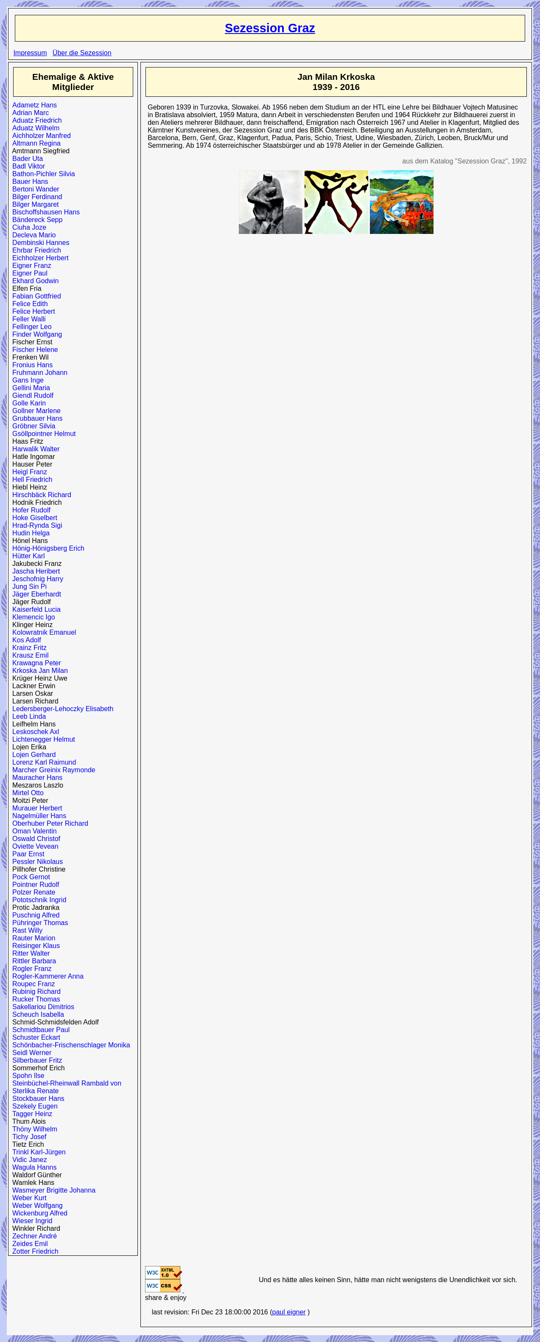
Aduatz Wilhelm (33, 128)
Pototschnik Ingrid (37, 899)
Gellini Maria (29, 387)
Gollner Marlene (34, 410)
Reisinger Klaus (34, 945)
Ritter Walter (29, 953)
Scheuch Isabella (36, 1014)
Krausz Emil (28, 655)
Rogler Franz (29, 968)
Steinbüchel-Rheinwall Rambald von (64, 1083)
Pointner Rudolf (33, 884)
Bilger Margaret (33, 204)
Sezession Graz (270, 28)
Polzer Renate (31, 892)
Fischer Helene (33, 349)
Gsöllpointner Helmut (42, 433)
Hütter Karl (26, 556)
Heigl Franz (27, 471)
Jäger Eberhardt (34, 594)
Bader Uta (25, 158)
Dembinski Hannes (38, 242)
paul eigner (288, 1312)
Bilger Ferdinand (35, 196)
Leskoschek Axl (33, 731)
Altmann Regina (34, 143)
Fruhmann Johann (37, 372)
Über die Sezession (82, 52)
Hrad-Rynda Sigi (35, 525)
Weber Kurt (27, 1197)
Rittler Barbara (32, 961)
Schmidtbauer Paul (39, 1029)
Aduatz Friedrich (35, 120)
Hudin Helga (29, 533)
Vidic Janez (27, 1159)
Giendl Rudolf (30, 395)
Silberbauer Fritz (35, 1060)
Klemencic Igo (31, 617)
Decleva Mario (32, 235)
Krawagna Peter (34, 663)
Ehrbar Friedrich (34, 250)
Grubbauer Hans (35, 418)
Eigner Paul (28, 273)
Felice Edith (28, 303)
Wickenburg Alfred (37, 1213)
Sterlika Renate (33, 1090)
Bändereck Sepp (35, 219)
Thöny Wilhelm (32, 1129)
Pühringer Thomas (38, 922)
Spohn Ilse (26, 1075)
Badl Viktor (26, 166)
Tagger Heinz (30, 1113)
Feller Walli (26, 319)
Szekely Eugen (33, 1106)
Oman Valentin (32, 831)
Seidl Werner (29, 1052)
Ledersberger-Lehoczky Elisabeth (60, 708)
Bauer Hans (28, 181)
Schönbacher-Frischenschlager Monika (69, 1045)
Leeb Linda (27, 716)
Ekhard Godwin (33, 280)
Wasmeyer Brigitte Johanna (51, 1190)
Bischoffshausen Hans (44, 212)
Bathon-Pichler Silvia (41, 173)
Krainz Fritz (27, 647)
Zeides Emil (28, 1243)
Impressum (30, 52)
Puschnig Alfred (33, 915)
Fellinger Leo (29, 326)
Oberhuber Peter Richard (48, 823)
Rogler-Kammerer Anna (46, 976)
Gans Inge (26, 380)
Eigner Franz (29, 265)
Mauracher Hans (35, 777)
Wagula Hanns (32, 1167)
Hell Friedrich (30, 479)
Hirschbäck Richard (39, 494)
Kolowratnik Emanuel (42, 632)
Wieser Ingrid (30, 1220)
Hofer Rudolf (29, 510)
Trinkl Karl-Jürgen (37, 1152)
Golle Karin (27, 403)
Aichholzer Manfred (39, 135)
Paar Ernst (26, 854)
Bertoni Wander (33, 189)
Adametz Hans (32, 105)
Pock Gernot (29, 877)
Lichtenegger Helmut (41, 739)
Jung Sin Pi (27, 586)
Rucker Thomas (34, 999)
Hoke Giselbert (32, 517)
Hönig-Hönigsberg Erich (46, 548)
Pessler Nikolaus (35, 861)
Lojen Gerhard (32, 754)
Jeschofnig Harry (35, 578)
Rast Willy (25, 930)
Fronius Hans (30, 365)
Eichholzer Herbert (38, 258)
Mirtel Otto (26, 792)
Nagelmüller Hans (37, 815)
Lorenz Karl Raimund (42, 762)
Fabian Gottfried (34, 296)
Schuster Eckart (34, 1037)
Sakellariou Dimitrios (41, 1006)
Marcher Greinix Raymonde (51, 770)
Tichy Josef (27, 1136)
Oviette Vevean (33, 846)
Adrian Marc (28, 112)
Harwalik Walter (33, 449)
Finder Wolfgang (35, 334)
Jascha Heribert (34, 571)
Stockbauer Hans (36, 1098)
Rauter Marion (31, 938)
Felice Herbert (31, 311)
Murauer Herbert (35, 808)
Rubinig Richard (34, 991)
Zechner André (32, 1236)
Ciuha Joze (27, 227)
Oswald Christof (34, 838)
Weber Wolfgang (35, 1205)
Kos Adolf (24, 640)
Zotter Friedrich (33, 1251)
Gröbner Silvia (31, 426)
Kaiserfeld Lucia (34, 609)
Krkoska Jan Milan (38, 670)
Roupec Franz (31, 984)
